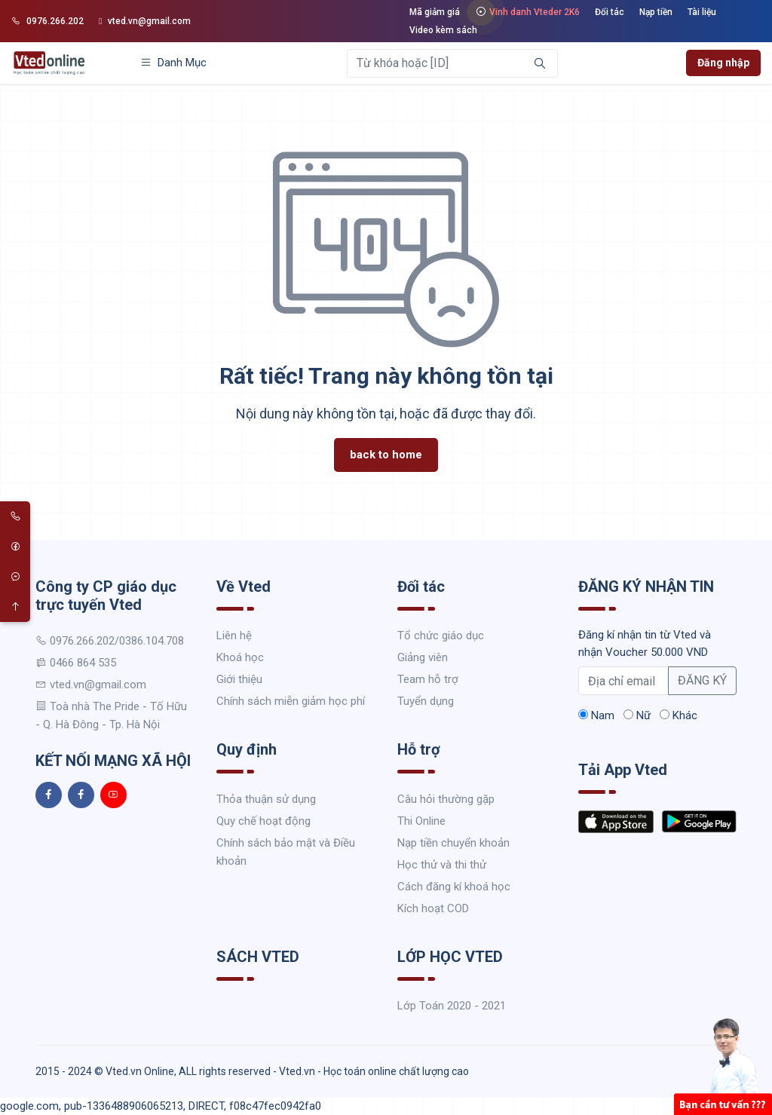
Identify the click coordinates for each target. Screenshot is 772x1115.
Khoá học (240, 657)
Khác (678, 715)
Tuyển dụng (425, 701)
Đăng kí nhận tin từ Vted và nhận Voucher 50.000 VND (644, 643)
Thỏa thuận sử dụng (266, 799)
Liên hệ (234, 635)
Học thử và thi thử (441, 864)
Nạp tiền (655, 12)
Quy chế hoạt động (263, 821)
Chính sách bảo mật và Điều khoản (285, 852)
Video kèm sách (443, 30)
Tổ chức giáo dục (440, 635)
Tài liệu (702, 12)
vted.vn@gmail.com (145, 21)
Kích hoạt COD (433, 908)
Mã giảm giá (434, 12)
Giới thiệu (239, 679)
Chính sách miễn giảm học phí (290, 701)
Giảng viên (422, 657)
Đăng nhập (723, 63)
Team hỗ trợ (427, 679)
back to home (386, 454)
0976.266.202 (47, 21)
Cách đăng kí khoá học (453, 886)
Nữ (637, 715)
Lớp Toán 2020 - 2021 (451, 1005)
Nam (596, 715)
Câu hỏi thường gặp (446, 799)
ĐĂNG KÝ (702, 680)
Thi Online (421, 821)
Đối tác (609, 12)
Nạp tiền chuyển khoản (453, 843)
